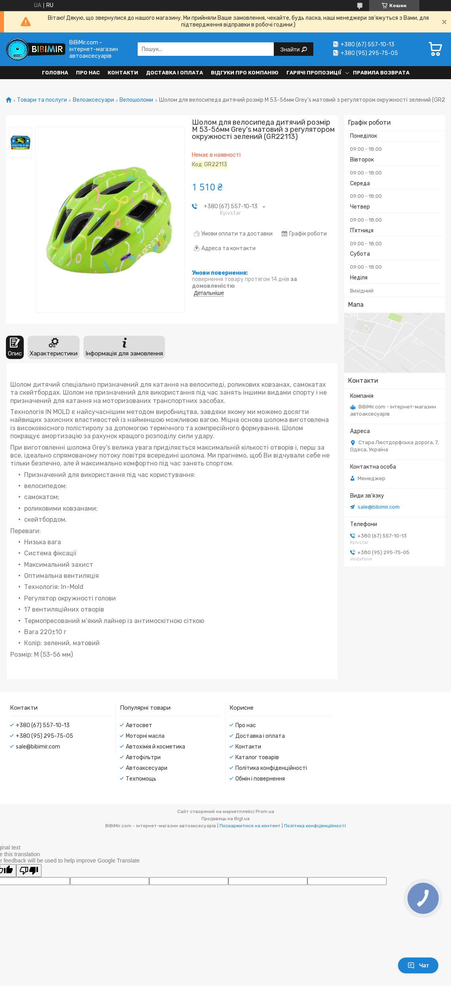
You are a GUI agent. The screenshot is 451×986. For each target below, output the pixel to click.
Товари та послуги (42, 100)
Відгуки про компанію (245, 73)
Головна (55, 73)
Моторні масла (145, 736)
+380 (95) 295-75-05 (44, 736)
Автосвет (139, 725)
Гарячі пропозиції (313, 73)
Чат (418, 965)
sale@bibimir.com (379, 507)
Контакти (123, 73)
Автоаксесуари (146, 768)
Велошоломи (136, 100)
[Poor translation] (29, 870)
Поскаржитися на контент (250, 825)
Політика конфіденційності (271, 768)
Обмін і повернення (260, 778)
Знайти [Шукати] (290, 49)
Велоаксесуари (93, 100)
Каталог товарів (257, 757)
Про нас (88, 73)
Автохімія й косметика (155, 746)
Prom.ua (265, 811)
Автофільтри (143, 757)
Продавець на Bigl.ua (225, 818)
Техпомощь (141, 778)
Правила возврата (381, 73)
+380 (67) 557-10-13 (43, 725)
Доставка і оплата (174, 73)
